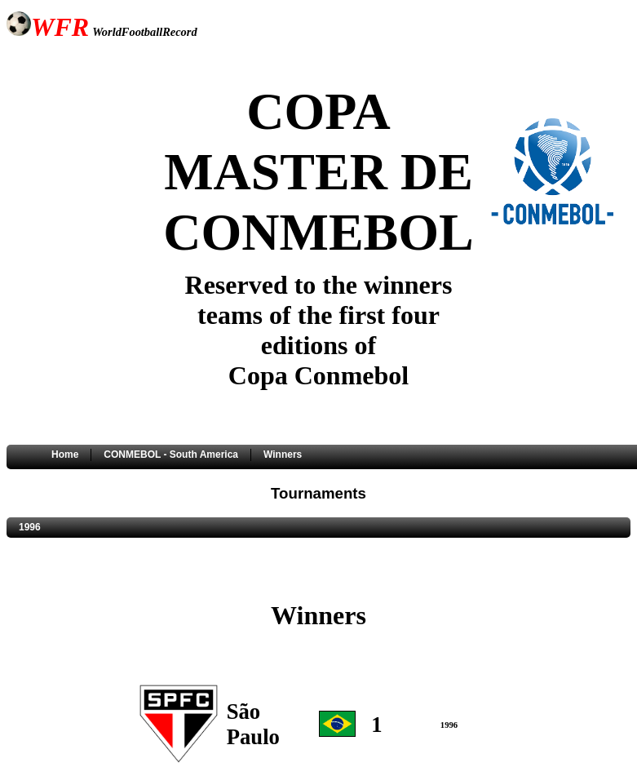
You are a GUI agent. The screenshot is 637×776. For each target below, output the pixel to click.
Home (64, 454)
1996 (30, 527)
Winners (282, 454)
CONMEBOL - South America (171, 454)
